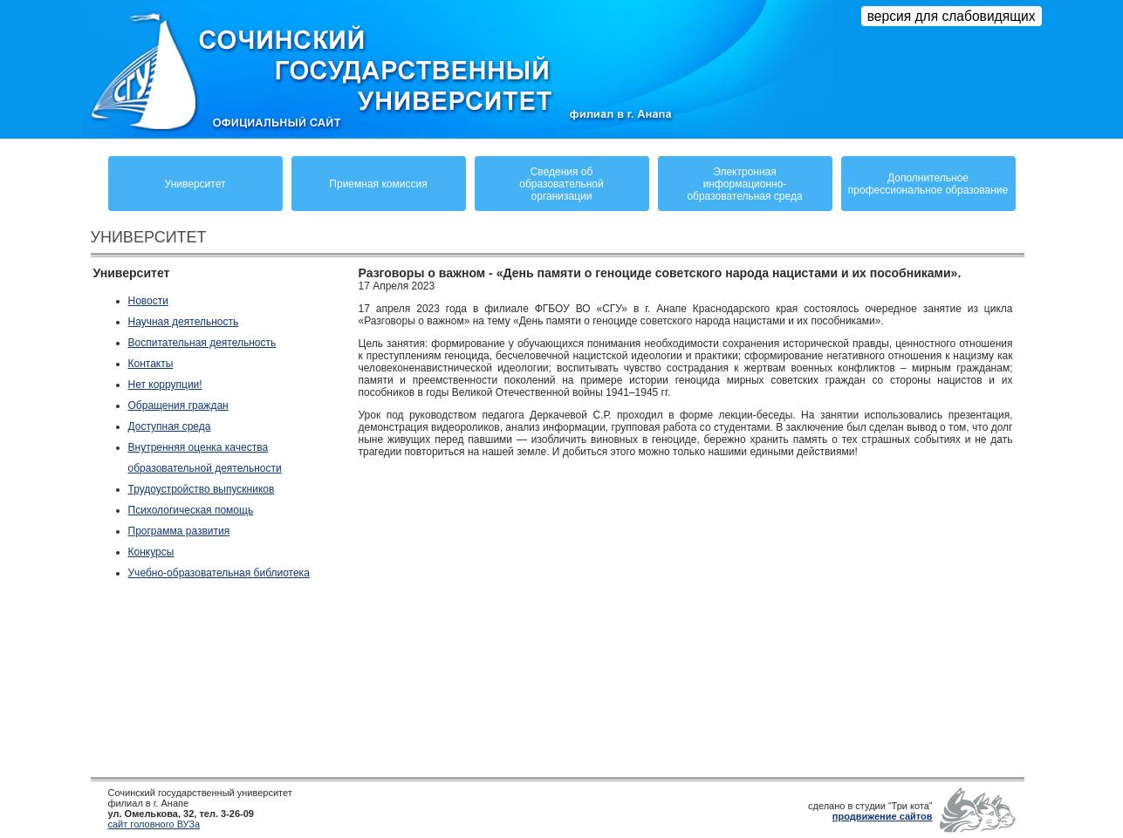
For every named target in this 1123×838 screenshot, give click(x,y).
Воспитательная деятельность (202, 343)
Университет (195, 184)
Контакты (151, 364)
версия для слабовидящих (951, 16)
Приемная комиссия (378, 184)
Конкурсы (151, 552)
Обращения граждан (178, 405)
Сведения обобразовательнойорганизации (561, 184)
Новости (148, 301)
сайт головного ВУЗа (154, 824)
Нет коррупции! (165, 384)
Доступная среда (169, 426)
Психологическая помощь (191, 510)
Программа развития (179, 531)
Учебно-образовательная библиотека (219, 573)
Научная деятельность (183, 322)
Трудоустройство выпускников (201, 489)
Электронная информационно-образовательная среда (744, 184)
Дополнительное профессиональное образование (928, 184)
